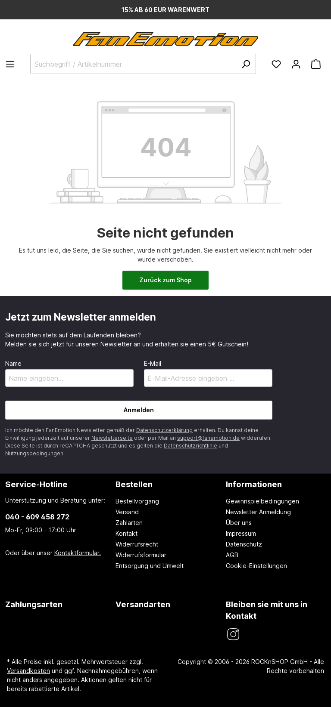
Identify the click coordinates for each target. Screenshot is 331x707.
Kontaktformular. (77, 552)
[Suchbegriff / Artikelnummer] (143, 64)
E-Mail (152, 363)
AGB (232, 555)
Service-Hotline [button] (36, 484)
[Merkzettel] (276, 64)
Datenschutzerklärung (164, 430)
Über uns (239, 522)
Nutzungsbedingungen (34, 453)
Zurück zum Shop (165, 280)
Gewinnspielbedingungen (262, 501)
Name (13, 363)
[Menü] (12, 64)
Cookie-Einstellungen (256, 565)
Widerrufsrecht (137, 544)
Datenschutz (244, 544)
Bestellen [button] (134, 484)
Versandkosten (28, 670)
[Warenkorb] (316, 64)
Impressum (241, 533)
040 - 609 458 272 (37, 516)
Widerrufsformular (141, 555)
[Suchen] (246, 64)
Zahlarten (129, 522)
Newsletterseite (112, 438)
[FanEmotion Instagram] (233, 634)
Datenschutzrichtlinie (190, 445)
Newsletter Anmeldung (258, 512)
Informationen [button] (254, 484)
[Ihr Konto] (296, 64)
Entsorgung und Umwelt (150, 565)
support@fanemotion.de (208, 438)
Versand (127, 512)
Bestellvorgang (137, 501)
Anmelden (139, 410)
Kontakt (126, 533)
